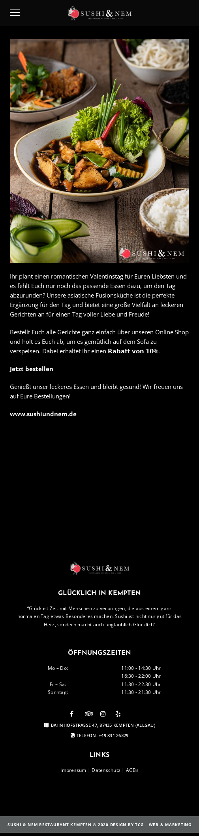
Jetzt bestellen (31, 369)
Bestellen (75, 445)
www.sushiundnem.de (43, 414)
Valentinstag (37, 445)
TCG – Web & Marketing (163, 824)
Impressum (73, 770)
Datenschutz (106, 770)
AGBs (132, 770)
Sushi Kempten (114, 445)
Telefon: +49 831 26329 (100, 735)
